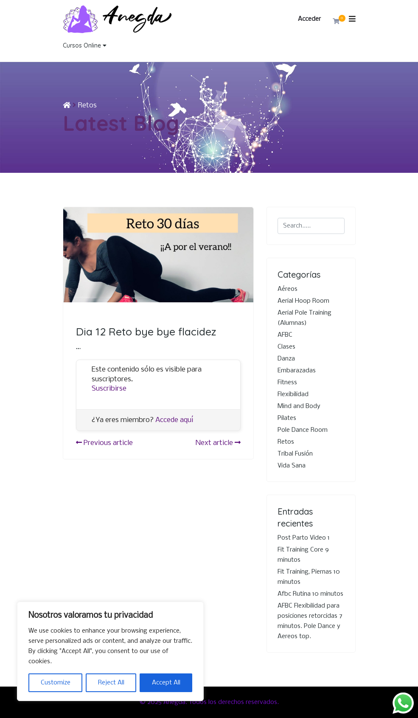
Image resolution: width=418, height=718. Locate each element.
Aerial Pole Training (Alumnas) (304, 318)
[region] (110, 651)
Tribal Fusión (295, 454)
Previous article (104, 443)
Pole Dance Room (303, 430)
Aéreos (287, 289)
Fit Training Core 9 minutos (303, 554)
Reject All (111, 682)
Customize (55, 682)
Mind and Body (299, 406)
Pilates (287, 418)
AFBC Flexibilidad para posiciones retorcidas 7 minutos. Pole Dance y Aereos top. (310, 621)
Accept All (166, 682)
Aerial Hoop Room (303, 301)
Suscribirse (109, 389)
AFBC (285, 335)
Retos (87, 105)
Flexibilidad (293, 394)
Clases (286, 347)
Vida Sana (292, 465)
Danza (286, 358)
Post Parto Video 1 (304, 538)
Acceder (309, 19)
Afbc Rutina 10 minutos (310, 594)
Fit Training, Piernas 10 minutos (309, 577)
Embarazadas (297, 370)
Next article (218, 443)
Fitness (287, 382)
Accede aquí (174, 420)
